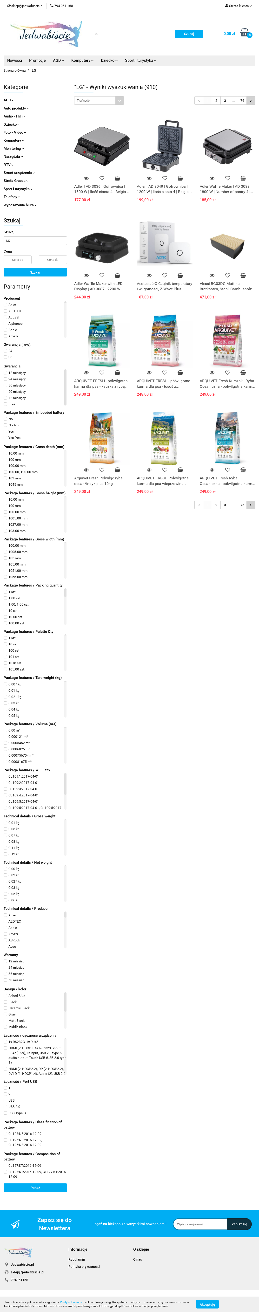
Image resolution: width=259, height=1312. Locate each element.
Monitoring (14, 148)
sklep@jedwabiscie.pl (27, 1272)
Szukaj (35, 272)
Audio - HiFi (15, 116)
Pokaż (35, 1188)
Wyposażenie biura (20, 205)
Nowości (14, 60)
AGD (58, 60)
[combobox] (99, 100)
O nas (137, 1259)
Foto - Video (15, 132)
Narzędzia (13, 156)
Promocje (37, 60)
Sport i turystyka (141, 60)
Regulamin (76, 1259)
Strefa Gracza (16, 181)
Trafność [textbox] (83, 100)
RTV (8, 165)
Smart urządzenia (19, 173)
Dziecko (109, 60)
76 (242, 101)
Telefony (12, 197)
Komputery (82, 60)
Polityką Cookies (71, 1302)
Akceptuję (207, 1304)
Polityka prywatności (84, 1267)
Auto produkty (16, 108)
